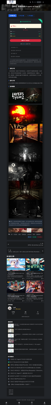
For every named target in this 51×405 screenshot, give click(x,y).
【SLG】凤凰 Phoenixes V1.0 (17, 379)
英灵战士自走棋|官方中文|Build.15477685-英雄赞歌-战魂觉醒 (15, 296)
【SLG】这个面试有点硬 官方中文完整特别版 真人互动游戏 (25, 367)
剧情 (19, 234)
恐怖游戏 (24, 234)
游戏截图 (11, 394)
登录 (39, 2)
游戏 (30, 9)
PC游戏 (15, 234)
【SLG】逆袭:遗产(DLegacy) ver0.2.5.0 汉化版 (22, 381)
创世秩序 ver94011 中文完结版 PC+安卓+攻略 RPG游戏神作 (25, 376)
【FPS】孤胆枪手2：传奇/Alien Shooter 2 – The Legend (27, 344)
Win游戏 (27, 9)
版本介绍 (11, 392)
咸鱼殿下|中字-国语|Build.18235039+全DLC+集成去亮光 (35, 296)
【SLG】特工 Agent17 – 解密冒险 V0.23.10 (21, 373)
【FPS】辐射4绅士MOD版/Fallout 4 (22, 329)
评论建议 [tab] (30, 15)
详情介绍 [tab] (12, 15)
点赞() (40, 237)
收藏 (34, 237)
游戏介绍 (11, 390)
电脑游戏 (38, 234)
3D (11, 234)
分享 (29, 237)
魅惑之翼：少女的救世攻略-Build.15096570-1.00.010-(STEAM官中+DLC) (28, 325)
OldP (25, 400)
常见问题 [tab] (21, 15)
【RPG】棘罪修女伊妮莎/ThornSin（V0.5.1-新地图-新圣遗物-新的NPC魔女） (30, 365)
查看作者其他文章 (25, 316)
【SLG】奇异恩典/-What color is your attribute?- (15, 274)
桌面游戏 (29, 234)
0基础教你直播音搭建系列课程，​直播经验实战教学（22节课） (28, 349)
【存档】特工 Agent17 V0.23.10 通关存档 (21, 359)
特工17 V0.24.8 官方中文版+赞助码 (19, 362)
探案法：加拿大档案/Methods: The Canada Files (35, 274)
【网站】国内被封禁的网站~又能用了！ (20, 384)
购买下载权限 (25, 40)
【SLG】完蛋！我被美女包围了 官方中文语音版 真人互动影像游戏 (28, 340)
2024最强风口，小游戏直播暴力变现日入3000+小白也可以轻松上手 (28, 335)
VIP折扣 (25, 30)
